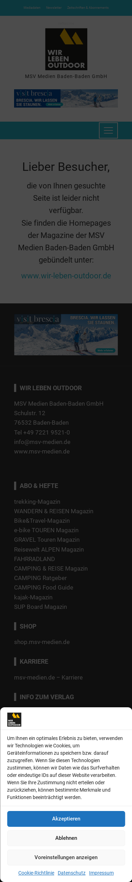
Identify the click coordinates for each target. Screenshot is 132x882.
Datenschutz (72, 873)
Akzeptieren (66, 819)
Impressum (101, 873)
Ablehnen (66, 838)
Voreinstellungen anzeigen (66, 857)
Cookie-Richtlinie (36, 873)
